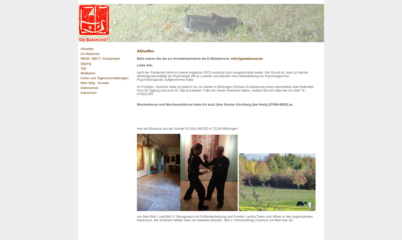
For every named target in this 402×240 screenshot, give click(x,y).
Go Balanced (90, 54)
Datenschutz (89, 88)
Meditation (88, 73)
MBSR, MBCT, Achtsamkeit (100, 59)
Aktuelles (87, 49)
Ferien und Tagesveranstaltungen (104, 78)
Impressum (88, 93)
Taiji (83, 68)
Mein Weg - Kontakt (95, 83)
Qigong (86, 63)
